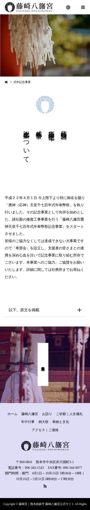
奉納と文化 (60, 422)
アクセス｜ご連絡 (45, 430)
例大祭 (43, 422)
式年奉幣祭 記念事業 (43, 364)
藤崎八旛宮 (29, 414)
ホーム (12, 414)
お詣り (47, 414)
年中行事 (28, 422)
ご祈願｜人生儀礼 (69, 414)
